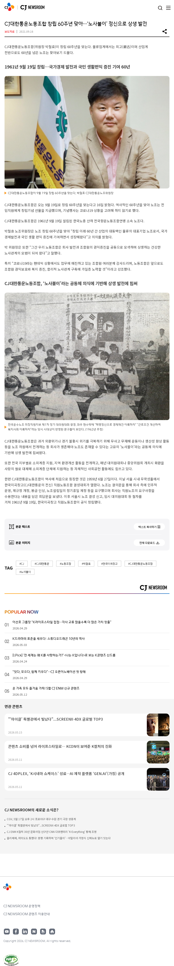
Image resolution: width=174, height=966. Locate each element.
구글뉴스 (43, 931)
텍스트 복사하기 (147, 527)
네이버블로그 (34, 931)
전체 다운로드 (147, 543)
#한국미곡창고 (109, 563)
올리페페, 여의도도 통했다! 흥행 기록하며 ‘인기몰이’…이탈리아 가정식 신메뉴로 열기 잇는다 (59, 838)
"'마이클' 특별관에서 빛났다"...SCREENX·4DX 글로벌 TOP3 (41, 825)
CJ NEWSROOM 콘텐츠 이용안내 (26, 914)
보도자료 (9, 31)
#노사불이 (25, 572)
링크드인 (25, 931)
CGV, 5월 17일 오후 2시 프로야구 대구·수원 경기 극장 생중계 (41, 819)
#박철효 (86, 563)
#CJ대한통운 (42, 563)
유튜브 (6, 931)
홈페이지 (52, 931)
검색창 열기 (160, 8)
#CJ (21, 563)
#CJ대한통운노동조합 (140, 563)
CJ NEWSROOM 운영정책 (21, 906)
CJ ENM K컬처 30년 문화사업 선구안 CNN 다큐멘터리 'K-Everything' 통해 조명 (52, 832)
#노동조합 (65, 563)
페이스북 (15, 931)
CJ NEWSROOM (9, 7)
